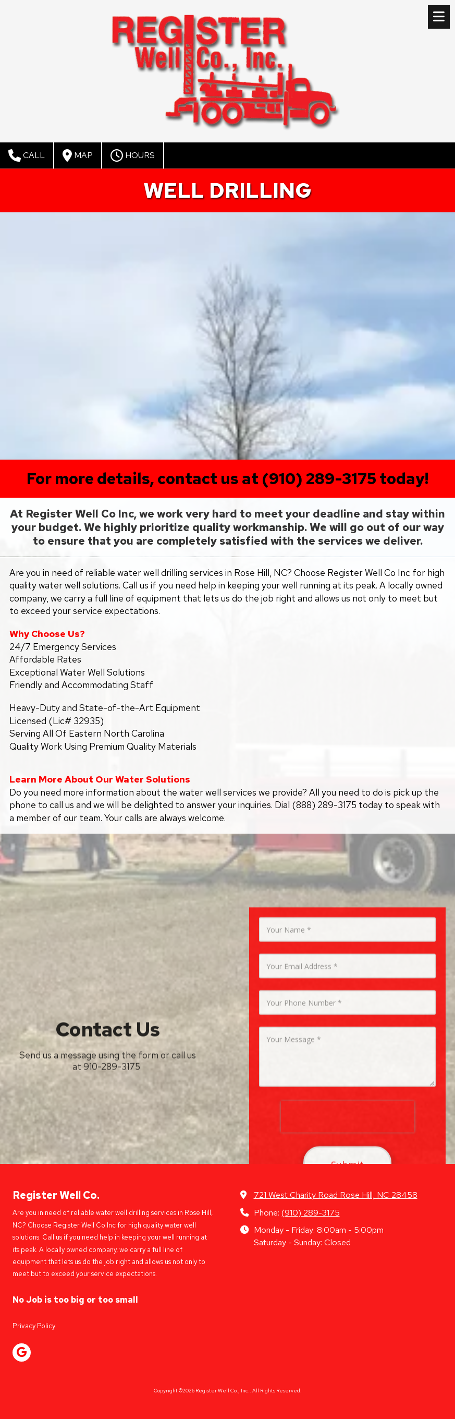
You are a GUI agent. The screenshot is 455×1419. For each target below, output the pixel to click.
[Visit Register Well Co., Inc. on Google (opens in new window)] (22, 1352)
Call (26, 155)
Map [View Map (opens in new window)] (78, 155)
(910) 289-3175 (310, 1212)
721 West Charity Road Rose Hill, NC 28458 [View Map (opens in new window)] (335, 1194)
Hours (132, 155)
